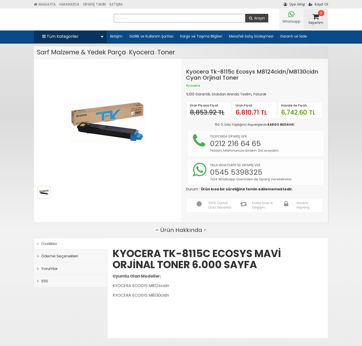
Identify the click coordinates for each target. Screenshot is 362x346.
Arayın (257, 18)
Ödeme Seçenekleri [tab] (57, 256)
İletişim (116, 36)
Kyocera (141, 52)
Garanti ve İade (293, 36)
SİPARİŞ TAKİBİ (94, 4)
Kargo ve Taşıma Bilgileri (201, 36)
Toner (166, 52)
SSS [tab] (42, 281)
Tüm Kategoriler (72, 36)
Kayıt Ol (318, 4)
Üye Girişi (294, 4)
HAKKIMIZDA (69, 4)
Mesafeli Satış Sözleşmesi (251, 36)
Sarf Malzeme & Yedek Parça (81, 52)
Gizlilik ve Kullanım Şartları (151, 36)
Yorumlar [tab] (47, 268)
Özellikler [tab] (47, 243)
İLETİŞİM (116, 4)
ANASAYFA (45, 4)
